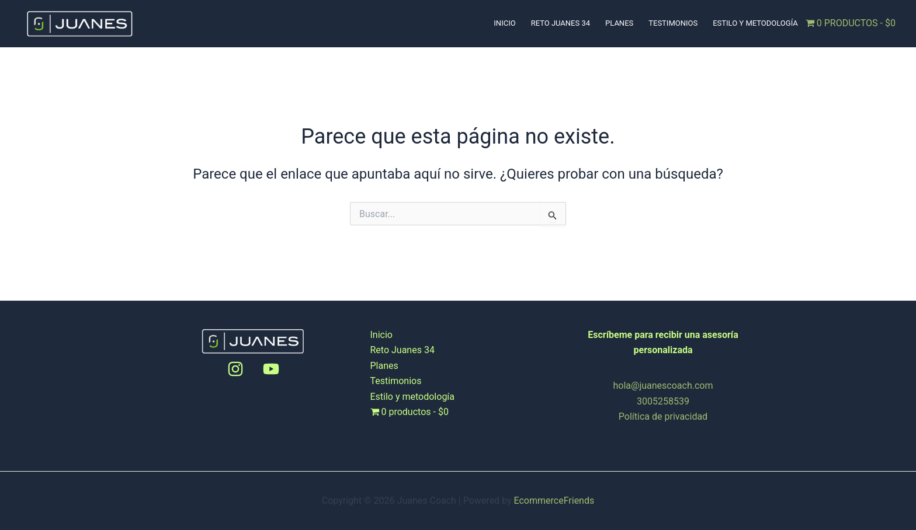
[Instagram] (235, 369)
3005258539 (663, 401)
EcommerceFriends (554, 500)
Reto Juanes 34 (560, 23)
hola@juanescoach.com (663, 385)
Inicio (504, 23)
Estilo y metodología (755, 23)
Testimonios (673, 23)
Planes (619, 23)
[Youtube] (271, 369)
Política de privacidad (663, 416)
